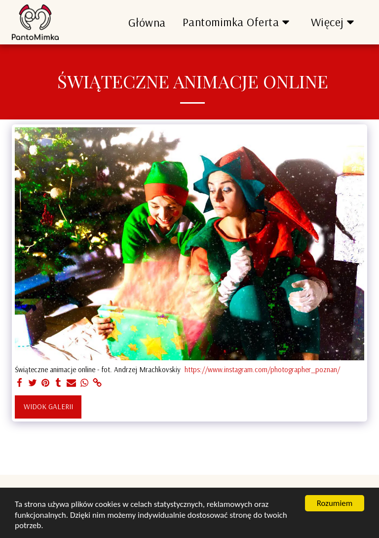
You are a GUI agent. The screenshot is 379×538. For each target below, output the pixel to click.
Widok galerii (48, 406)
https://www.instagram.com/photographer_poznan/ (262, 369)
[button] (238, 22)
